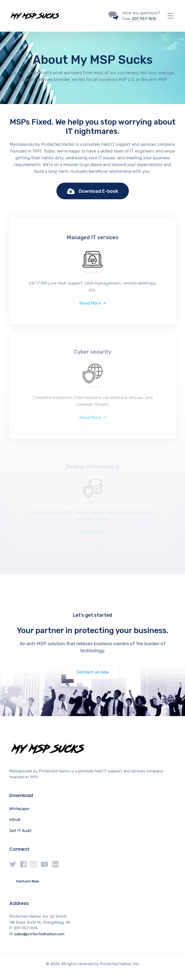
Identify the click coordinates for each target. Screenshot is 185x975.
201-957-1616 (144, 18)
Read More (90, 303)
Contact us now (92, 672)
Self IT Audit (20, 830)
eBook (14, 819)
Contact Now (27, 881)
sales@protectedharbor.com (39, 934)
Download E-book (92, 191)
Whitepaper (19, 808)
